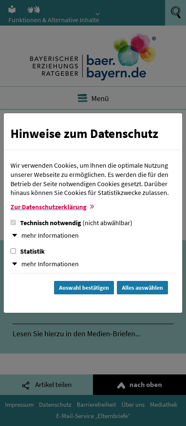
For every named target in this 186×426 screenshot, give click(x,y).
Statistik (27, 251)
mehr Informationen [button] (50, 235)
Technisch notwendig (71, 222)
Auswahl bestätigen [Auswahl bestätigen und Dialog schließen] (84, 287)
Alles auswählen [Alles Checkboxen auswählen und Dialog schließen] (142, 287)
